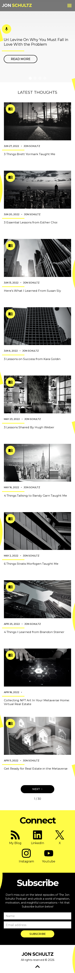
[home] (17, 5)
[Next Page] (37, 789)
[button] (69, 5)
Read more (20, 59)
